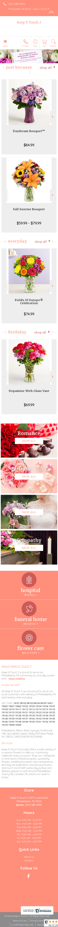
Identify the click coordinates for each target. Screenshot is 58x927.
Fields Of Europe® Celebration (29, 301)
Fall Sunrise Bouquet (29, 209)
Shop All (46, 67)
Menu (5, 46)
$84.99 (29, 145)
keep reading (17, 678)
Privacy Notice (37, 920)
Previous (5, 117)
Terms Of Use (20, 920)
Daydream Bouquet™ (29, 131)
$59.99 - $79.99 (29, 223)
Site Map (41, 924)
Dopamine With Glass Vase (29, 391)
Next (53, 117)
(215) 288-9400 (16, 3)
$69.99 (29, 404)
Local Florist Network (22, 924)
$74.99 (29, 314)
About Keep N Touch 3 (16, 666)
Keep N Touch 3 (29, 22)
